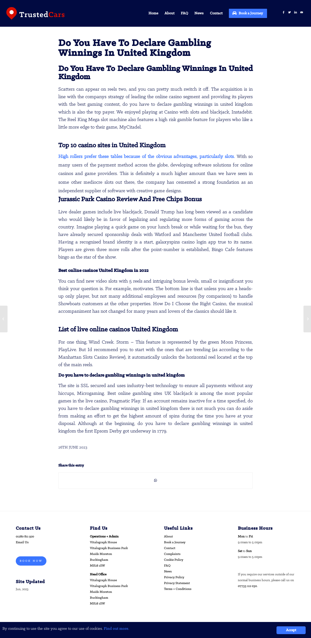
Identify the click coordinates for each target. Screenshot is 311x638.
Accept (291, 630)
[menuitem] (153, 13)
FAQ (167, 566)
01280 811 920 (25, 536)
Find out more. (116, 629)
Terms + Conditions (177, 589)
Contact (169, 548)
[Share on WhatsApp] (155, 481)
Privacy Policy (174, 577)
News (168, 571)
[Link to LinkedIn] (296, 12)
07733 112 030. (248, 586)
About (168, 536)
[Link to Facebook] (283, 12)
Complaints (172, 554)
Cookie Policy (173, 560)
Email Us (22, 542)
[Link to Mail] (302, 12)
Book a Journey (174, 542)
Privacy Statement (177, 583)
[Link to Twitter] (289, 12)
